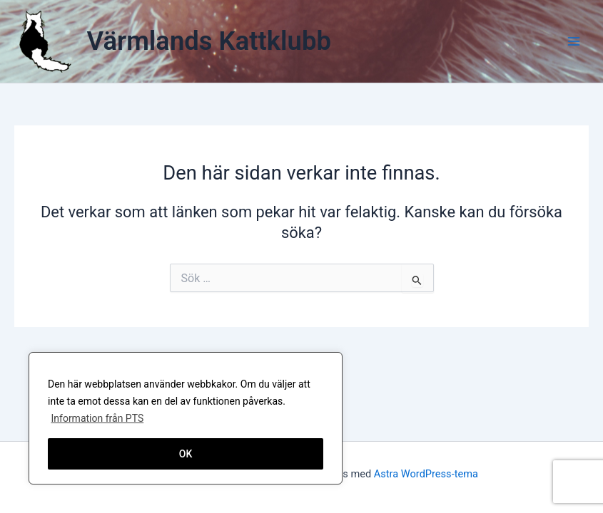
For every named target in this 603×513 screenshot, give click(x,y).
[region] (186, 418)
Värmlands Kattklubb (209, 41)
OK (186, 454)
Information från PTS (97, 418)
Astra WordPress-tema (426, 473)
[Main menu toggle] (574, 41)
